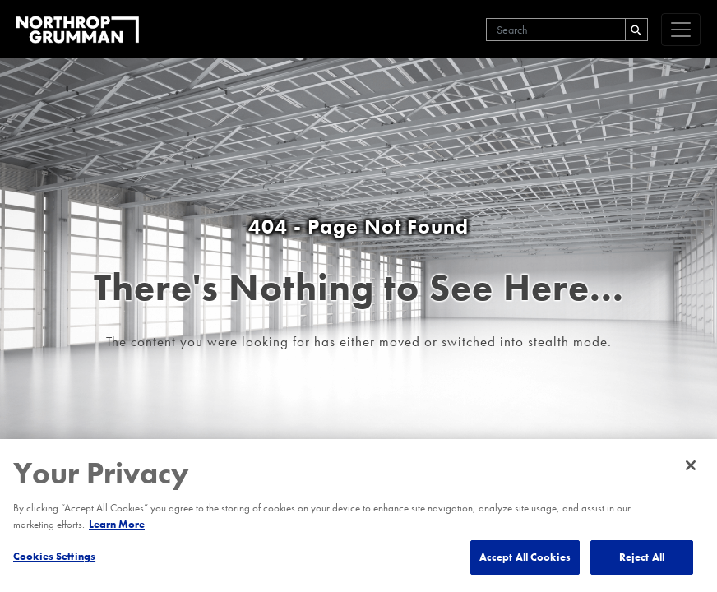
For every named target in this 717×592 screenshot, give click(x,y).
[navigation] (681, 29)
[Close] (691, 465)
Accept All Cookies (525, 557)
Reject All (641, 557)
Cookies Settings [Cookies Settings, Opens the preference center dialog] (54, 556)
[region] (358, 515)
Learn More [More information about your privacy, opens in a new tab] (117, 524)
